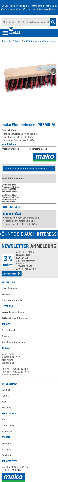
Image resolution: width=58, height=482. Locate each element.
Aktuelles (6, 407)
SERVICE (6, 324)
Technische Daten (38, 148)
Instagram (7, 449)
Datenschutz (8, 425)
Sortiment (6, 389)
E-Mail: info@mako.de (12, 374)
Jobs (4, 401)
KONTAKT (7, 348)
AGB (4, 419)
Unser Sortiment (10, 288)
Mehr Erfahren (9, 144)
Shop (17, 41)
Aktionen (6, 294)
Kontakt (5, 395)
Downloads (7, 336)
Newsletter (7, 443)
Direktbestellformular (12, 300)
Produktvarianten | (11, 148)
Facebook (6, 455)
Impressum (7, 431)
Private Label (8, 330)
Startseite (6, 41)
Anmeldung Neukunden (13, 342)
